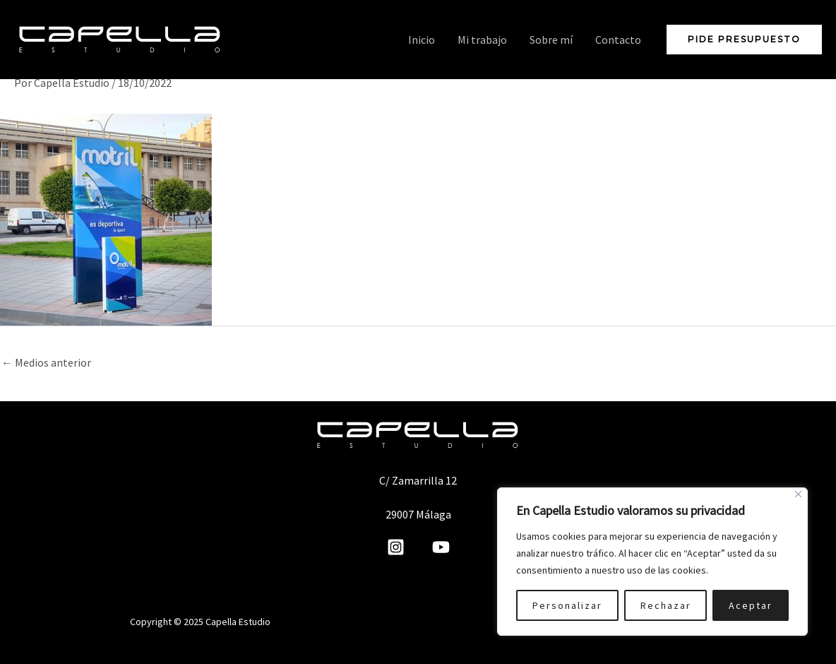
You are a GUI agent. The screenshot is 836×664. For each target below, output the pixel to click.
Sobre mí (551, 39)
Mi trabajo (482, 39)
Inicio (421, 39)
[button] (744, 39)
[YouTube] (441, 547)
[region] (652, 561)
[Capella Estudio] (120, 38)
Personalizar (567, 605)
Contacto (618, 39)
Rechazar (665, 605)
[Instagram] (395, 547)
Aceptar (750, 605)
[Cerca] (798, 494)
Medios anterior (46, 362)
